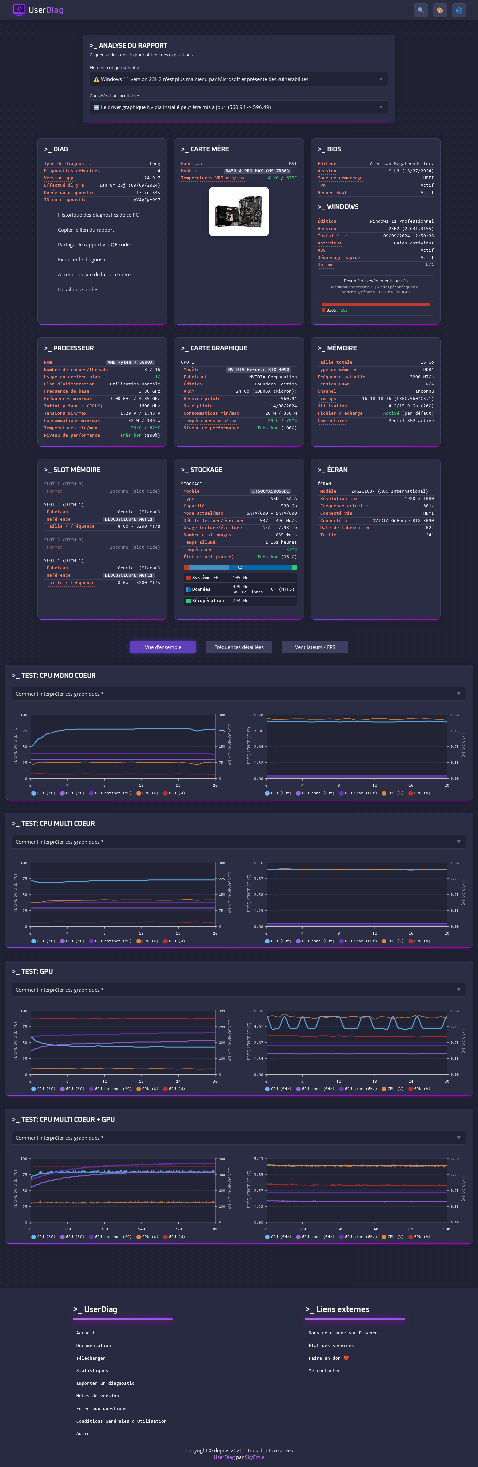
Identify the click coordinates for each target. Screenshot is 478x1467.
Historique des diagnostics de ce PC (94, 214)
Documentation (93, 1346)
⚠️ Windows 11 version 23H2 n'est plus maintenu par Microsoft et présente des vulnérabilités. (201, 79)
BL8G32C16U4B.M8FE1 (129, 519)
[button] (102, 229)
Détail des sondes (73, 289)
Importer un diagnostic (105, 1383)
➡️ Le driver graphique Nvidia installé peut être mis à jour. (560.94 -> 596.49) (182, 107)
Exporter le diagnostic (78, 259)
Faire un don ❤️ (333, 1358)
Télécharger (91, 1358)
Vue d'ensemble (163, 647)
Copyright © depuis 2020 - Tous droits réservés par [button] (239, 1453)
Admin (83, 1434)
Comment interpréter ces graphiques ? (59, 693)
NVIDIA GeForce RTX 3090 (258, 370)
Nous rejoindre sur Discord (347, 1333)
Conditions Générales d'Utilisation (121, 1421)
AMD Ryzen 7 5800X (130, 362)
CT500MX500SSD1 (270, 491)
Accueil (85, 1333)
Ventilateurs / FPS (315, 647)
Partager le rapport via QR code (89, 244)
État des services (335, 1346)
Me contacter (329, 1371)
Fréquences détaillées (239, 647)
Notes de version (97, 1396)
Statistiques (92, 1371)
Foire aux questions (101, 1409)
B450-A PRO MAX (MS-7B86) (257, 171)
